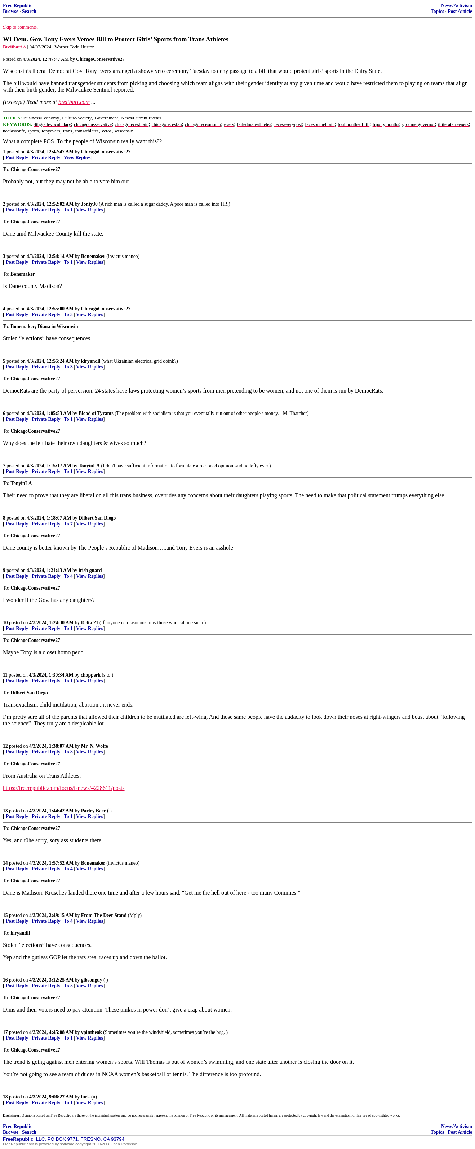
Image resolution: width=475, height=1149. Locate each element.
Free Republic (17, 5)
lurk (85, 1097)
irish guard (90, 570)
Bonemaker (93, 256)
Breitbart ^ (14, 46)
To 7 (68, 524)
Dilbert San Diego (97, 518)
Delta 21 (89, 622)
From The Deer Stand (104, 915)
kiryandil (91, 361)
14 (5, 863)
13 (5, 810)
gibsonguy (91, 980)
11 (5, 675)
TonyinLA (89, 465)
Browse (10, 11)
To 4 (68, 576)
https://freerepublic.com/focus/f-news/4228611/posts (64, 788)
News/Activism (456, 5)
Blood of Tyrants (96, 413)
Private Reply (46, 157)
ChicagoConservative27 (105, 151)
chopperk (91, 675)
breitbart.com (74, 102)
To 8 (68, 752)
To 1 (68, 210)
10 (5, 622)
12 (5, 746)
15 (5, 915)
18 (5, 1097)
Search (29, 11)
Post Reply (17, 157)
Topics (437, 11)
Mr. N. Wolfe (94, 746)
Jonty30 (89, 204)
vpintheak (91, 1032)
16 (5, 980)
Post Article (460, 11)
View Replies (77, 157)
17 (5, 1032)
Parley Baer (93, 810)
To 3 (68, 314)
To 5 (68, 985)
